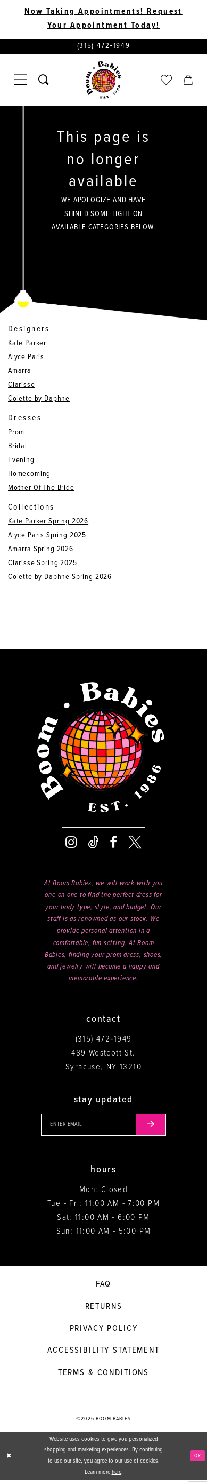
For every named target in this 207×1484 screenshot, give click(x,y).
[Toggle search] (44, 81)
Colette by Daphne (39, 400)
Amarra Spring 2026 (40, 551)
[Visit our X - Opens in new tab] (135, 844)
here (116, 1476)
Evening (21, 462)
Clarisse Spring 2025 (42, 565)
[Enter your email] (103, 1127)
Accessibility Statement (103, 1354)
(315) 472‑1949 (104, 1040)
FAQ (104, 1287)
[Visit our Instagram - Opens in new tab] (71, 844)
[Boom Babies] (103, 81)
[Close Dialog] (9, 1460)
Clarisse (21, 387)
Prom (16, 434)
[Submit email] (155, 1127)
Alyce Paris (26, 359)
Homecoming (29, 476)
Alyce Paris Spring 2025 (47, 537)
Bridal (17, 448)
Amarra (19, 373)
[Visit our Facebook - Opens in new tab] (113, 844)
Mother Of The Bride (41, 490)
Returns (103, 1310)
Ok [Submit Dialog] (197, 1459)
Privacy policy (104, 1332)
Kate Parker (27, 345)
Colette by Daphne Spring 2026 (60, 579)
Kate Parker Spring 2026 (48, 523)
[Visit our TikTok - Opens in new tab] (93, 844)
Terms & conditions (103, 1376)
